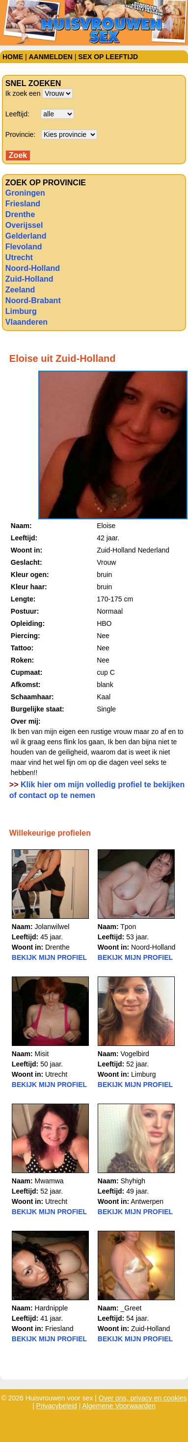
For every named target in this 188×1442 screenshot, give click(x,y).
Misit (42, 1054)
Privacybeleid (56, 1406)
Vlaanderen (26, 322)
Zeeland (20, 290)
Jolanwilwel (52, 927)
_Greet (131, 1308)
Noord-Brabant (33, 300)
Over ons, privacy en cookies (143, 1398)
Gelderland (26, 236)
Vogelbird (135, 1054)
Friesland (22, 204)
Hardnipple (51, 1308)
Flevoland (23, 247)
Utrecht (19, 257)
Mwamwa (49, 1181)
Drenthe (20, 214)
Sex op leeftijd (108, 57)
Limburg (21, 311)
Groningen (25, 193)
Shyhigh (133, 1181)
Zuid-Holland (29, 279)
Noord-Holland (32, 268)
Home (12, 57)
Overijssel (24, 225)
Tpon (128, 927)
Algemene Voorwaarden (119, 1406)
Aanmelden (50, 57)
